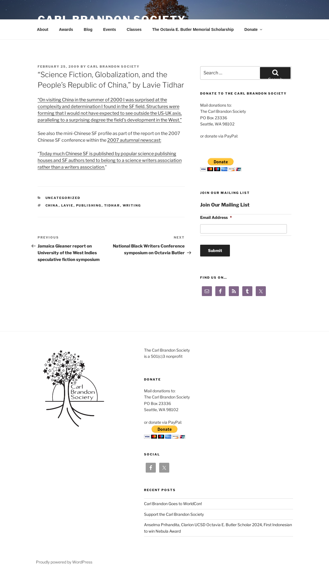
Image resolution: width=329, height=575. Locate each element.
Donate (253, 29)
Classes (134, 29)
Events (109, 29)
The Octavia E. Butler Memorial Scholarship (193, 29)
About (42, 29)
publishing (89, 205)
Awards (66, 29)
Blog (88, 29)
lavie (67, 205)
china (52, 205)
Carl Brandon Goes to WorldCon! (173, 503)
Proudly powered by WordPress (64, 562)
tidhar (112, 205)
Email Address (216, 217)
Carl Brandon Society (113, 66)
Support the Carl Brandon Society (174, 514)
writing (132, 205)
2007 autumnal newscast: (134, 140)
